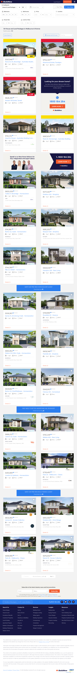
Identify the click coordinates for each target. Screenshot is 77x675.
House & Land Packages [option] (8, 7)
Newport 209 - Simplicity (51, 232)
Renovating (51, 623)
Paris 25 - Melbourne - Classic (52, 474)
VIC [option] (23, 7)
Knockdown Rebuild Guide (68, 615)
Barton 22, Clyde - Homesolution (15, 232)
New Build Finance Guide (68, 620)
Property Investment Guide (68, 617)
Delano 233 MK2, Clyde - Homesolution (18, 353)
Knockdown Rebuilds (7, 615)
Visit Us (19, 615)
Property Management (38, 625)
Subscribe (54, 591)
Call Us (19, 610)
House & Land (6, 612)
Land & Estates (6, 620)
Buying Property (52, 612)
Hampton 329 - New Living (51, 270)
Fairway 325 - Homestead (51, 392)
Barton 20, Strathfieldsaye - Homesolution (18, 391)
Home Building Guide (67, 612)
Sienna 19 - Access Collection (52, 558)
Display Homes (6, 630)
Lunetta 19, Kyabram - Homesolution (17, 475)
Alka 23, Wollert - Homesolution (15, 270)
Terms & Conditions (7, 670)
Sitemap (64, 623)
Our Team (20, 625)
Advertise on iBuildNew (23, 617)
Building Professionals (8, 628)
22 (45, 576)
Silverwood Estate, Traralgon (52, 62)
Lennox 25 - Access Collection (14, 520)
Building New (52, 610)
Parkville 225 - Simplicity (50, 354)
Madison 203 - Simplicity (51, 194)
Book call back (21, 612)
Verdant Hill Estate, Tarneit (13, 100)
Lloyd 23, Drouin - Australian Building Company (20, 138)
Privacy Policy (41, 594)
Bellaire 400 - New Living (51, 437)
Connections (36, 623)
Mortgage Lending (37, 612)
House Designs (6, 610)
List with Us (20, 620)
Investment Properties (8, 617)
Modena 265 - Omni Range (52, 520)
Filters (69, 7)
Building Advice (36, 610)
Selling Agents (36, 615)
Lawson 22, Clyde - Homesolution (16, 436)
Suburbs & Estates (53, 617)
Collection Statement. (52, 594)
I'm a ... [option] (36, 591)
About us (20, 623)
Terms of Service (54, 596)
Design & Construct (37, 628)
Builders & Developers (8, 625)
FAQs (63, 610)
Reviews (19, 628)
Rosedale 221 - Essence (50, 315)
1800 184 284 (57, 101)
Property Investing (53, 620)
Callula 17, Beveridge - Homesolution (17, 193)
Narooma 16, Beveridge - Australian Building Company (23, 62)
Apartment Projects (7, 623)
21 (43, 576)
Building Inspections (37, 617)
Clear (58, 7)
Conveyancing (36, 620)
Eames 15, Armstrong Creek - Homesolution (19, 316)
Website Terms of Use (44, 642)
